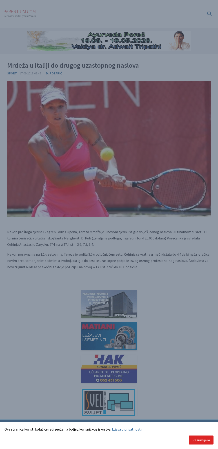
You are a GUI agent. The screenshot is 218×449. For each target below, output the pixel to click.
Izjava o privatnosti (127, 429)
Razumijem (201, 440)
